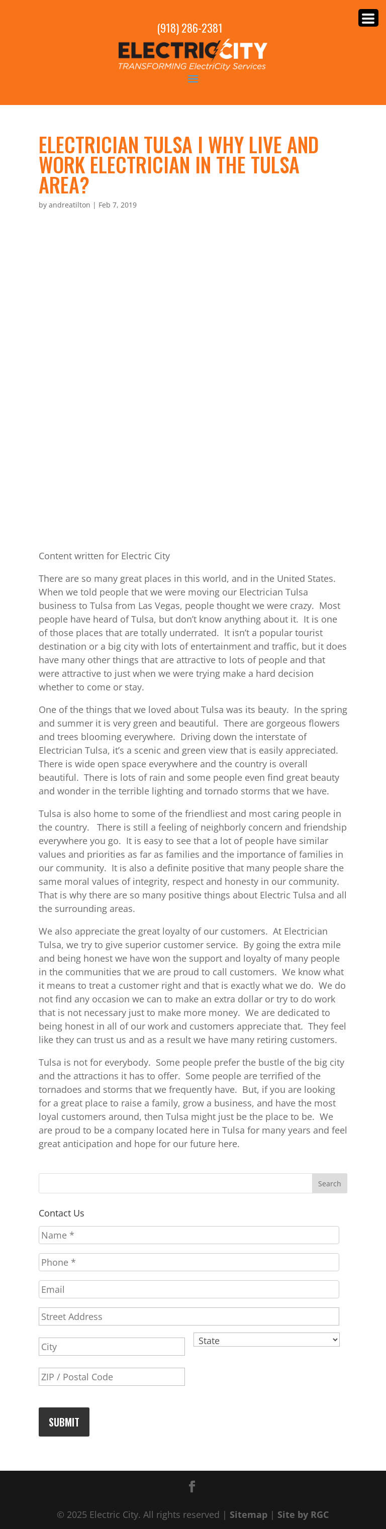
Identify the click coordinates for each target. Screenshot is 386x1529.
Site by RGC (303, 1514)
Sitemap (248, 1514)
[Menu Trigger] (368, 18)
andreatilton (69, 205)
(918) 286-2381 (190, 28)
